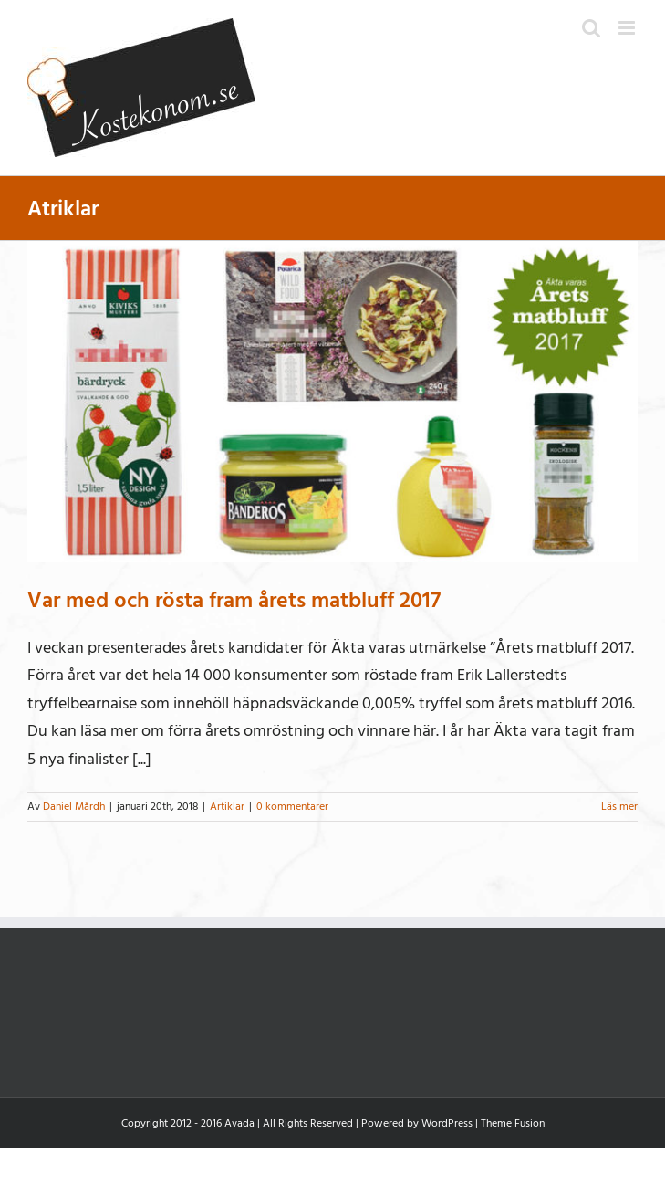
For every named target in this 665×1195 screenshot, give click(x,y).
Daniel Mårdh (74, 806)
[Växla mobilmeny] (628, 27)
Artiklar (227, 806)
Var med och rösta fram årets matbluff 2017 (234, 600)
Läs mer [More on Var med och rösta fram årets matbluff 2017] (619, 806)
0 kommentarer (292, 806)
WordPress (447, 1123)
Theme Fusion (513, 1123)
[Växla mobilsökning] (591, 27)
